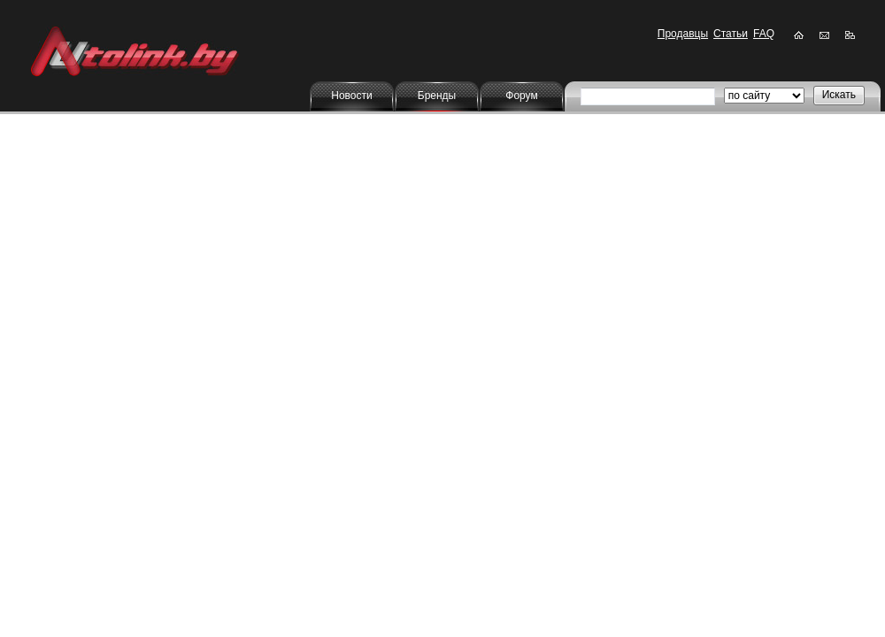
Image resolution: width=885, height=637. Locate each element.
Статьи (730, 33)
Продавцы (683, 33)
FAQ (763, 33)
